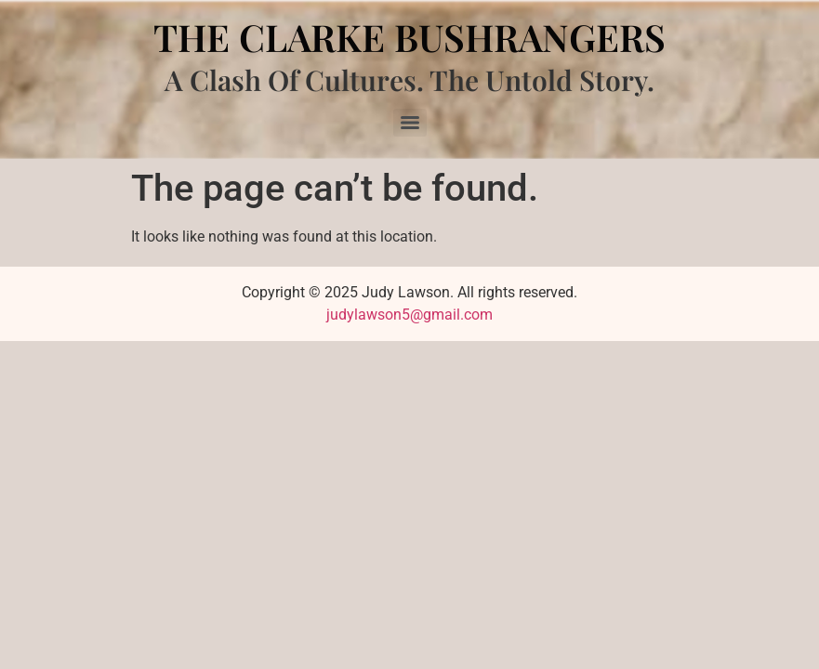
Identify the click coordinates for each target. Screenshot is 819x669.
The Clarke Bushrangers (409, 36)
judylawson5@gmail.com (409, 314)
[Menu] (410, 123)
